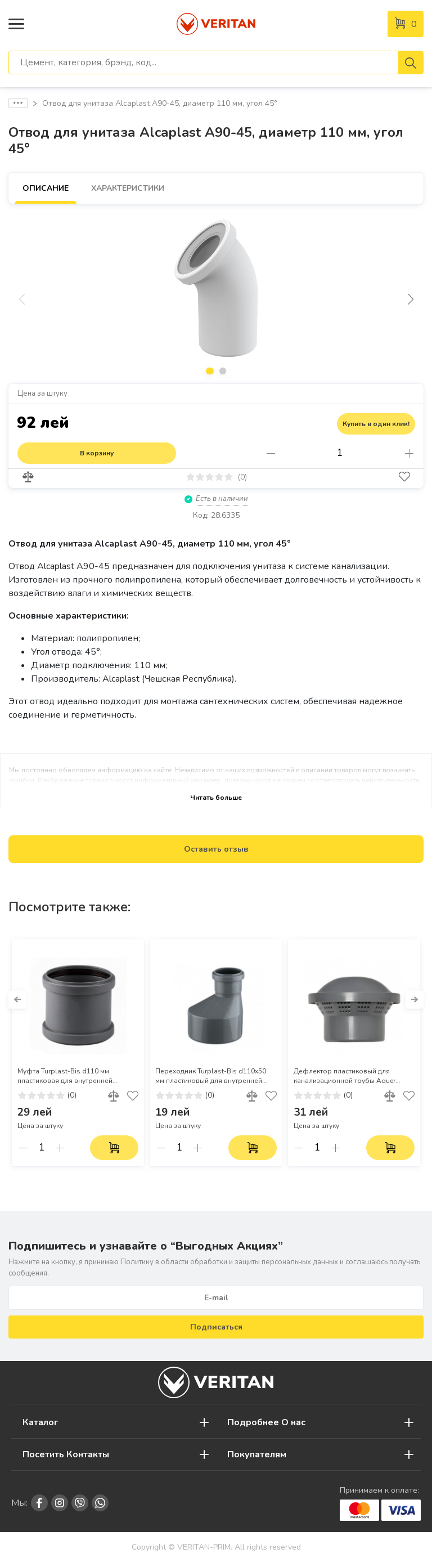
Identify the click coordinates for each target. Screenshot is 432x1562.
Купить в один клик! (376, 423)
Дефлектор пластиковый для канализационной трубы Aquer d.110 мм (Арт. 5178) (344, 1076)
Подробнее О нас (266, 1422)
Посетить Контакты (65, 1454)
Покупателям (256, 1454)
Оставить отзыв (216, 849)
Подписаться (216, 1327)
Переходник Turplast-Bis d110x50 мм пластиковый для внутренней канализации (210, 1076)
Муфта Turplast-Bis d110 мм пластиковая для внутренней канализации (64, 1076)
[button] (410, 299)
